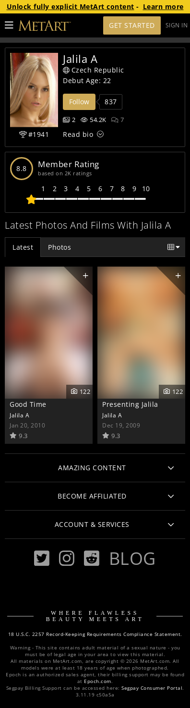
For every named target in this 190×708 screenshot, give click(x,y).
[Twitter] (41, 558)
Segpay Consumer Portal (151, 688)
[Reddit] (91, 558)
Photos (59, 247)
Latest (22, 247)
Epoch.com (97, 681)
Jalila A (19, 415)
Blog (132, 558)
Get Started (132, 25)
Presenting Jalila (130, 404)
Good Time (28, 404)
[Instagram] (66, 558)
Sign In (177, 25)
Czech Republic (93, 69)
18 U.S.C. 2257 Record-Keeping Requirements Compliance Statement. (95, 634)
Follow (79, 101)
